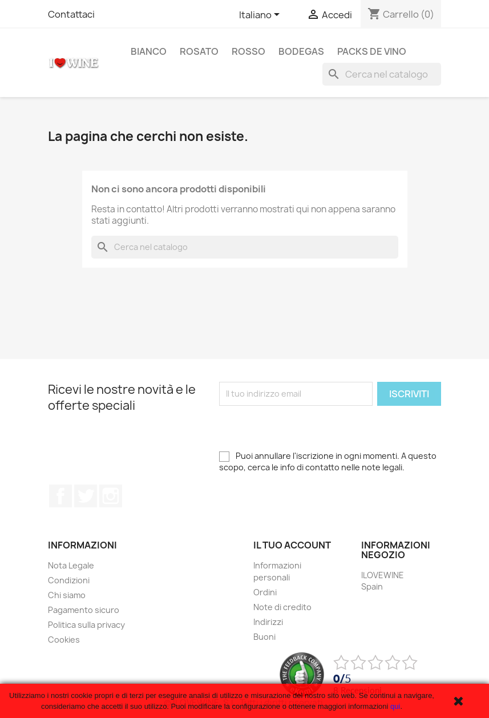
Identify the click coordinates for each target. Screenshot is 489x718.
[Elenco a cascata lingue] (261, 15)
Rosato (199, 51)
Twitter (85, 496)
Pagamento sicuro (83, 609)
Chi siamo (67, 595)
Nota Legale (71, 565)
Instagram (110, 496)
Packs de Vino (371, 51)
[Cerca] (381, 74)
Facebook (60, 496)
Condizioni (69, 580)
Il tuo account (292, 545)
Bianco (149, 51)
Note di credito (282, 607)
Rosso (248, 51)
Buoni (264, 636)
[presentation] (306, 428)
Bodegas (301, 51)
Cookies (64, 639)
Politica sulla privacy (86, 624)
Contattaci (71, 14)
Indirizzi (268, 621)
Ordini (265, 592)
